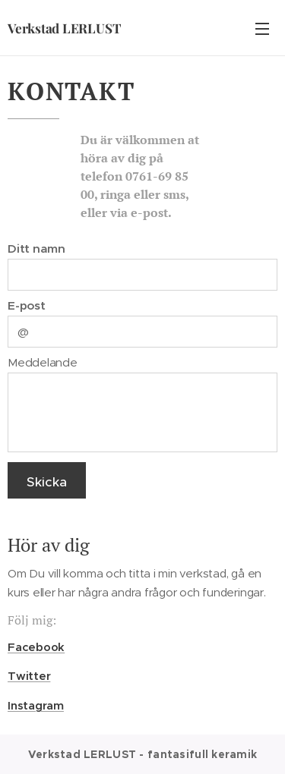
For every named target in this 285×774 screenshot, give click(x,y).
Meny (262, 29)
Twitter (29, 676)
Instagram (36, 705)
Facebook (36, 647)
